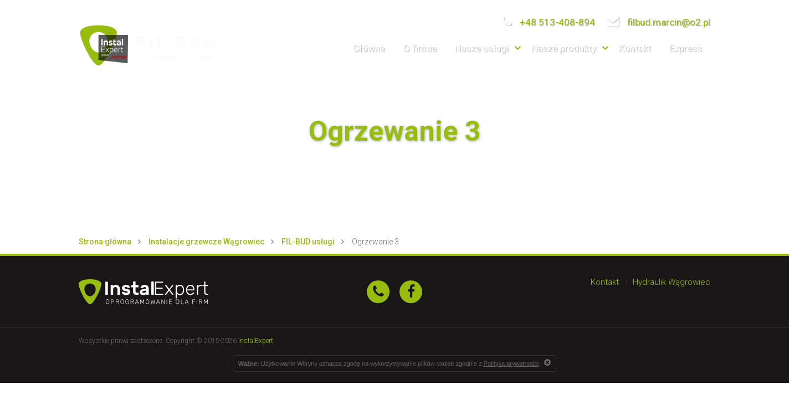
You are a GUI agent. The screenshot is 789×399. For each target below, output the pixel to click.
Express (685, 48)
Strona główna (105, 241)
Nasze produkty (563, 48)
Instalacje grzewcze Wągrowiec (206, 241)
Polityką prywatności (511, 363)
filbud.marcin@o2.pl (658, 22)
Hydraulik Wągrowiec (671, 282)
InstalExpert (255, 341)
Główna (369, 48)
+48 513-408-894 (548, 22)
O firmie (420, 48)
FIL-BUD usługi (308, 241)
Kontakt (635, 48)
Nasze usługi (482, 48)
